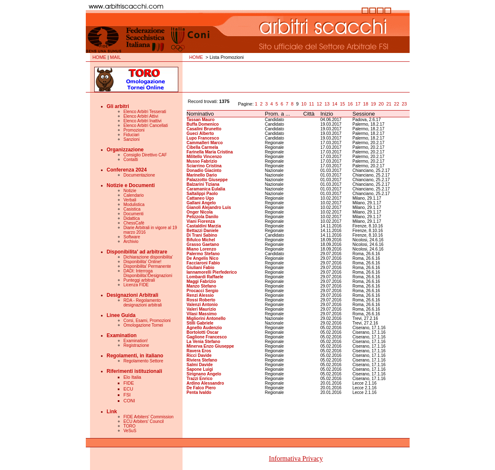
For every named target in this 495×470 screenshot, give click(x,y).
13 (326, 103)
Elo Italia (132, 377)
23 (404, 103)
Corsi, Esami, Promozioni (147, 320)
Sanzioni (132, 139)
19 (373, 103)
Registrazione (136, 345)
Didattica (132, 218)
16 (350, 103)
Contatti (131, 159)
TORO (130, 426)
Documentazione (139, 175)
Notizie (130, 190)
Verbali (130, 200)
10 (303, 103)
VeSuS (130, 430)
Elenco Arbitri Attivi (141, 116)
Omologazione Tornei (143, 325)
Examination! (136, 340)
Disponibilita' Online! (142, 261)
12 (319, 103)
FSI (127, 394)
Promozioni (134, 130)
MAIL (115, 57)
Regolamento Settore (144, 361)
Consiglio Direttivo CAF (145, 155)
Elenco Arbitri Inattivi (143, 121)
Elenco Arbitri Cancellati (146, 125)
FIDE (129, 383)
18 (365, 103)
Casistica (132, 209)
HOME (99, 57)
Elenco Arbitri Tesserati (145, 111)
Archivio (131, 241)
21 (388, 103)
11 (311, 103)
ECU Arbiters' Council (144, 421)
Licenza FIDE (136, 285)
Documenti (134, 213)
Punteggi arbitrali (139, 280)
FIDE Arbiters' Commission (149, 417)
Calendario (134, 195)
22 (396, 103)
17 (357, 103)
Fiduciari (132, 134)
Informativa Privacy (296, 458)
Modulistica (134, 204)
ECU (128, 388)
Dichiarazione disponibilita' (148, 257)
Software (132, 237)
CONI (129, 400)
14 (334, 103)
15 (342, 103)
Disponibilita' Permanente (147, 266)
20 (381, 103)
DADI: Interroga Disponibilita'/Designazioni (148, 273)
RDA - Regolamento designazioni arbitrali (143, 302)
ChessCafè (134, 223)
